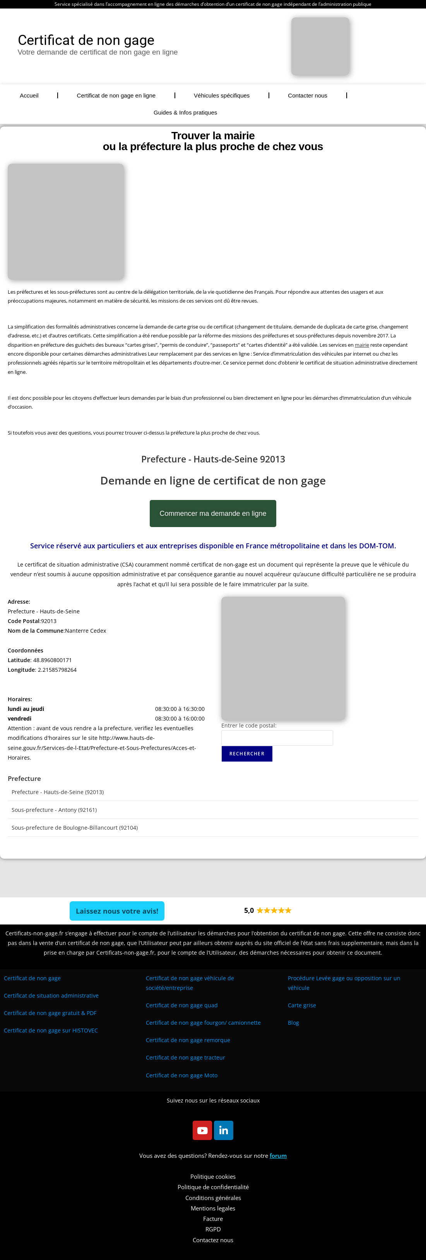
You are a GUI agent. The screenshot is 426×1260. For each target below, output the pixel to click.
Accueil (29, 95)
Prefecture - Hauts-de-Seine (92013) (58, 792)
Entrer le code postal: (249, 725)
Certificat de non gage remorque (188, 1040)
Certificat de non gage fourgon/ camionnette (203, 1022)
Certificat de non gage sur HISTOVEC (51, 1030)
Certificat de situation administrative (51, 995)
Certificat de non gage (32, 978)
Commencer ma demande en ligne (212, 513)
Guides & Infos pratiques (185, 112)
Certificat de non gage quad (182, 1005)
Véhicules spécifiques (222, 95)
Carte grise (302, 1005)
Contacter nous (307, 95)
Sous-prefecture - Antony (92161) (54, 809)
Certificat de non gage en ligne (116, 95)
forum (278, 1155)
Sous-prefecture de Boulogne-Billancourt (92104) (75, 827)
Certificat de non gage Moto (181, 1075)
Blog (293, 1022)
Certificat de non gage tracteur (185, 1057)
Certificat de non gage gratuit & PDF (50, 1013)
